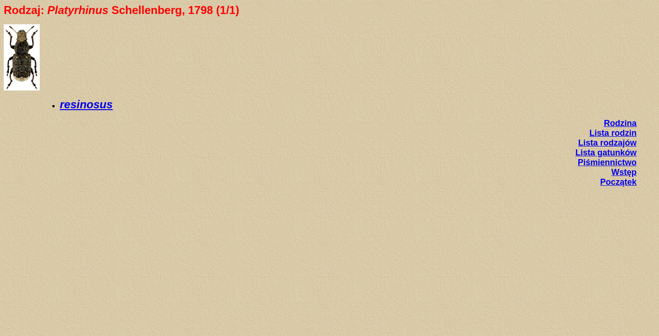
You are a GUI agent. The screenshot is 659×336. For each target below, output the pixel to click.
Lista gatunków (606, 152)
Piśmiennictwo (607, 162)
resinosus (86, 104)
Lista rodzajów (607, 142)
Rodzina (620, 123)
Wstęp (624, 172)
